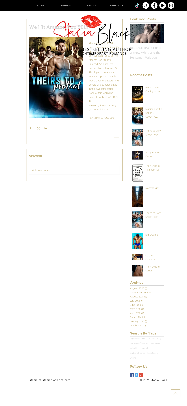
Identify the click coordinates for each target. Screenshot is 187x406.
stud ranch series (137, 353)
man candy (156, 338)
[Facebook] (154, 5)
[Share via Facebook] (30, 128)
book (143, 338)
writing (133, 358)
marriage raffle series (139, 343)
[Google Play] (162, 5)
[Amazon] (146, 5)
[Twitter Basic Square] (136, 375)
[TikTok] (137, 5)
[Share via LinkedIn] (45, 128)
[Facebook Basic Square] (132, 375)
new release (155, 343)
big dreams (135, 338)
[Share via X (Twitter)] (38, 128)
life (148, 338)
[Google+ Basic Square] (141, 375)
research (144, 348)
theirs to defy (152, 353)
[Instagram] (171, 5)
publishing (134, 348)
